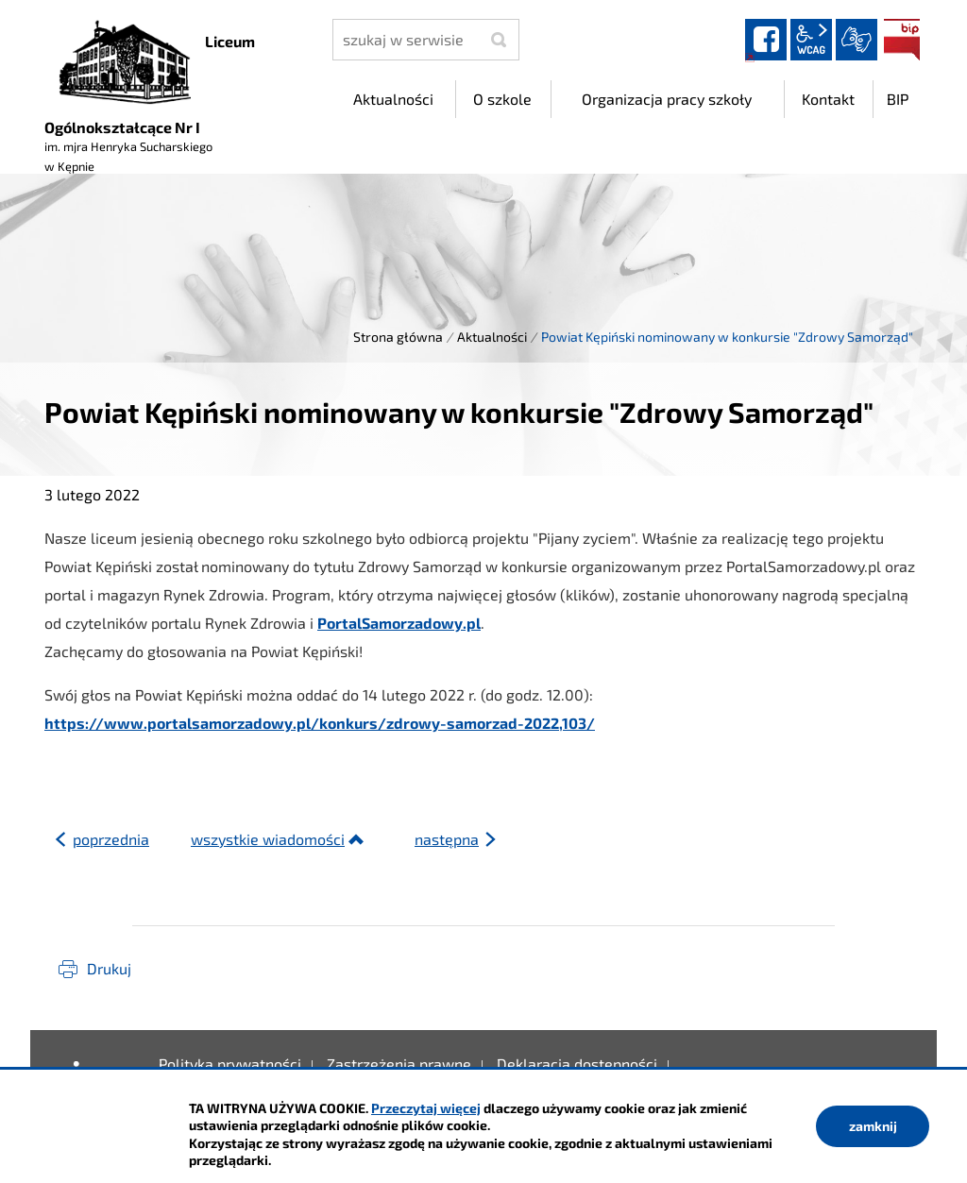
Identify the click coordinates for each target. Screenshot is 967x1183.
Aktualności (492, 337)
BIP (902, 39)
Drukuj (109, 968)
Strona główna (398, 337)
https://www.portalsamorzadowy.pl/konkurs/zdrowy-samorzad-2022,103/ (319, 723)
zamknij (873, 1126)
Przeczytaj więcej (426, 1108)
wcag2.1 (811, 39)
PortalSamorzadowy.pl (399, 623)
